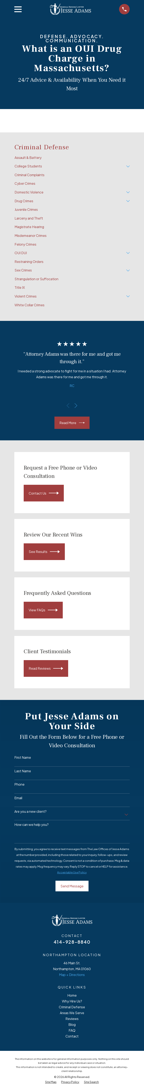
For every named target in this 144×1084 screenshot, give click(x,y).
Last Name (22, 771)
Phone (19, 784)
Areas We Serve (72, 1013)
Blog (72, 1024)
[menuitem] (71, 157)
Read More (72, 423)
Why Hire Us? (72, 1001)
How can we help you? (31, 825)
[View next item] (76, 405)
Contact (72, 1036)
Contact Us (44, 493)
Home (72, 995)
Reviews (72, 1018)
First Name (22, 757)
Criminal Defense (72, 1007)
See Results (44, 552)
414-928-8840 (72, 942)
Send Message (72, 886)
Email (18, 798)
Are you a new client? (30, 811)
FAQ (72, 1030)
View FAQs (43, 610)
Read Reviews (46, 668)
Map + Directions (72, 974)
